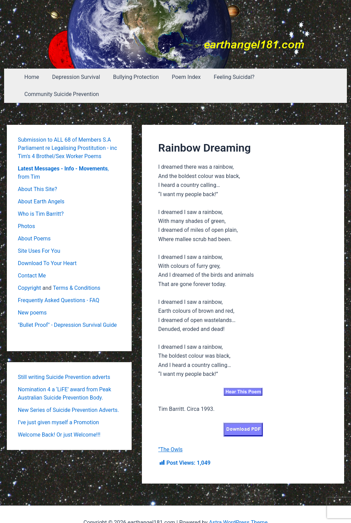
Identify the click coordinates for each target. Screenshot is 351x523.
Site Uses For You (39, 233)
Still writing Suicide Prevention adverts (64, 360)
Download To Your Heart (47, 246)
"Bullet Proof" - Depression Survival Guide (68, 308)
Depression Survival (77, 77)
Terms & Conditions (77, 271)
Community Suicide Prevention (297, 77)
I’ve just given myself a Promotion (59, 405)
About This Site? (37, 172)
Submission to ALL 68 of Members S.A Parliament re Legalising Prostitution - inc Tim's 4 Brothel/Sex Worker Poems (68, 130)
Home (34, 77)
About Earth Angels (41, 184)
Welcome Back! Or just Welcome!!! (59, 417)
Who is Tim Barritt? (41, 196)
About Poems (34, 221)
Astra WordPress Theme (238, 505)
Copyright (29, 271)
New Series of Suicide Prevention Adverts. (69, 393)
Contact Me (32, 258)
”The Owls (170, 432)
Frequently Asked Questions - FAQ (59, 283)
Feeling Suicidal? (228, 77)
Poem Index (182, 77)
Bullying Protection (134, 77)
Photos (26, 209)
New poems (32, 295)
